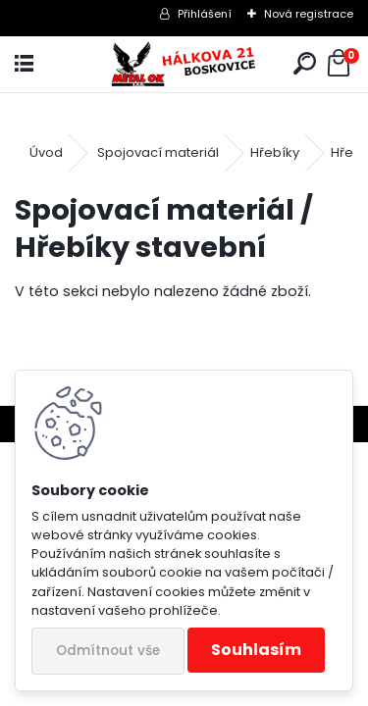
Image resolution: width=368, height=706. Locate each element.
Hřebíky (274, 152)
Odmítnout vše (108, 650)
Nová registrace (308, 14)
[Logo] (183, 64)
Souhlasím (256, 649)
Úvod (46, 152)
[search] (304, 64)
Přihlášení (205, 14)
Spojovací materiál (158, 152)
